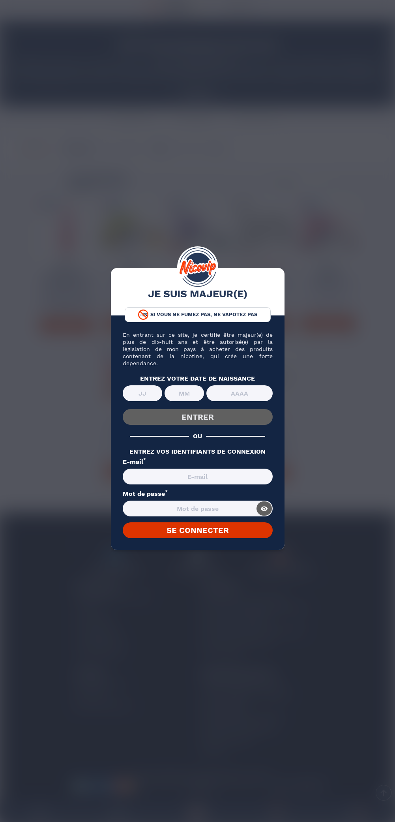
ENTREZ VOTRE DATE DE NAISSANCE (197, 378)
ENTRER (198, 417)
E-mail (134, 461)
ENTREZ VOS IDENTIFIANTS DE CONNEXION (197, 451)
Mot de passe (145, 493)
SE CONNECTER (198, 530)
